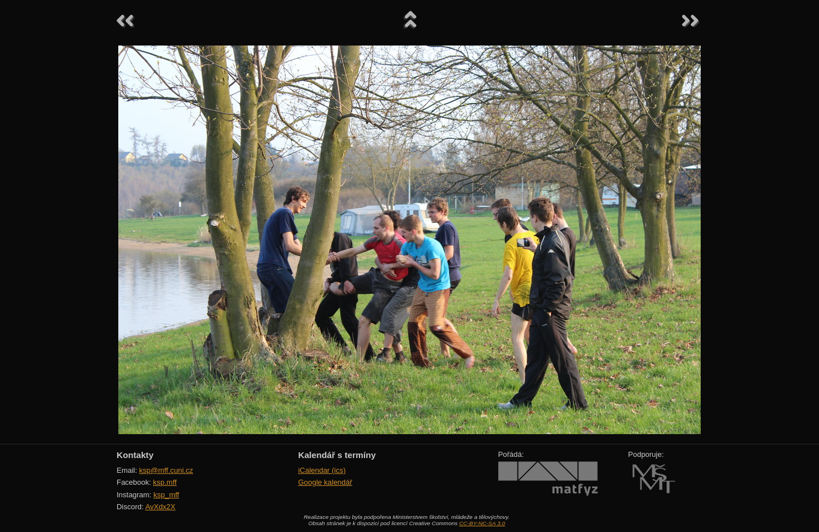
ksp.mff (165, 482)
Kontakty (135, 455)
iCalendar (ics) (322, 470)
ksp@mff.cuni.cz (166, 470)
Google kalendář (325, 482)
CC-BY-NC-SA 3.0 (482, 523)
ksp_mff (166, 494)
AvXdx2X (160, 506)
